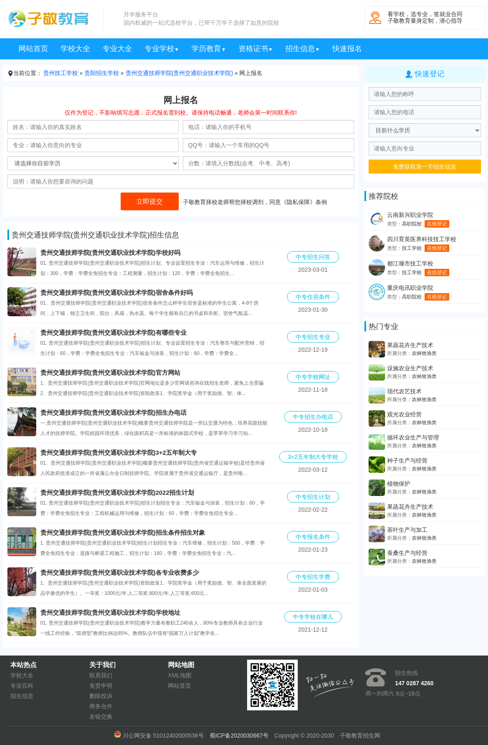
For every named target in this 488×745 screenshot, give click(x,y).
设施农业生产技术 (410, 368)
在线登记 (437, 224)
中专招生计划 (313, 497)
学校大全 (75, 49)
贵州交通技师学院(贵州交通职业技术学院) (179, 73)
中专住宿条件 (313, 297)
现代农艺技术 (404, 391)
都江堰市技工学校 (410, 263)
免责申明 (100, 685)
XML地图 (179, 675)
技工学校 (412, 248)
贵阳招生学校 (101, 73)
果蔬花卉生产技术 (410, 345)
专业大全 (117, 49)
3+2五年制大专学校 (313, 457)
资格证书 (255, 49)
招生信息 (302, 49)
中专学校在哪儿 (313, 616)
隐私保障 (298, 202)
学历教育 (208, 49)
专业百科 (21, 685)
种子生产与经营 (407, 460)
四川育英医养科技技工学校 (421, 239)
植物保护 (398, 483)
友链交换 (100, 716)
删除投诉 (100, 696)
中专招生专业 (313, 337)
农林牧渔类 (424, 353)
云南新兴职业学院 (410, 215)
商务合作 (100, 706)
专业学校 (162, 49)
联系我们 (100, 675)
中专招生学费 (313, 576)
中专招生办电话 (313, 417)
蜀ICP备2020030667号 (239, 735)
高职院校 (412, 224)
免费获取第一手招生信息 (424, 166)
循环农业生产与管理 (413, 437)
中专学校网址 (313, 377)
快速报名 (347, 49)
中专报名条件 (313, 536)
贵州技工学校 (60, 73)
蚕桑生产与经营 (407, 553)
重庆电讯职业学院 (410, 287)
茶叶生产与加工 (407, 529)
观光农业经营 (404, 414)
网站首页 (33, 49)
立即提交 (149, 201)
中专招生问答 (313, 257)
